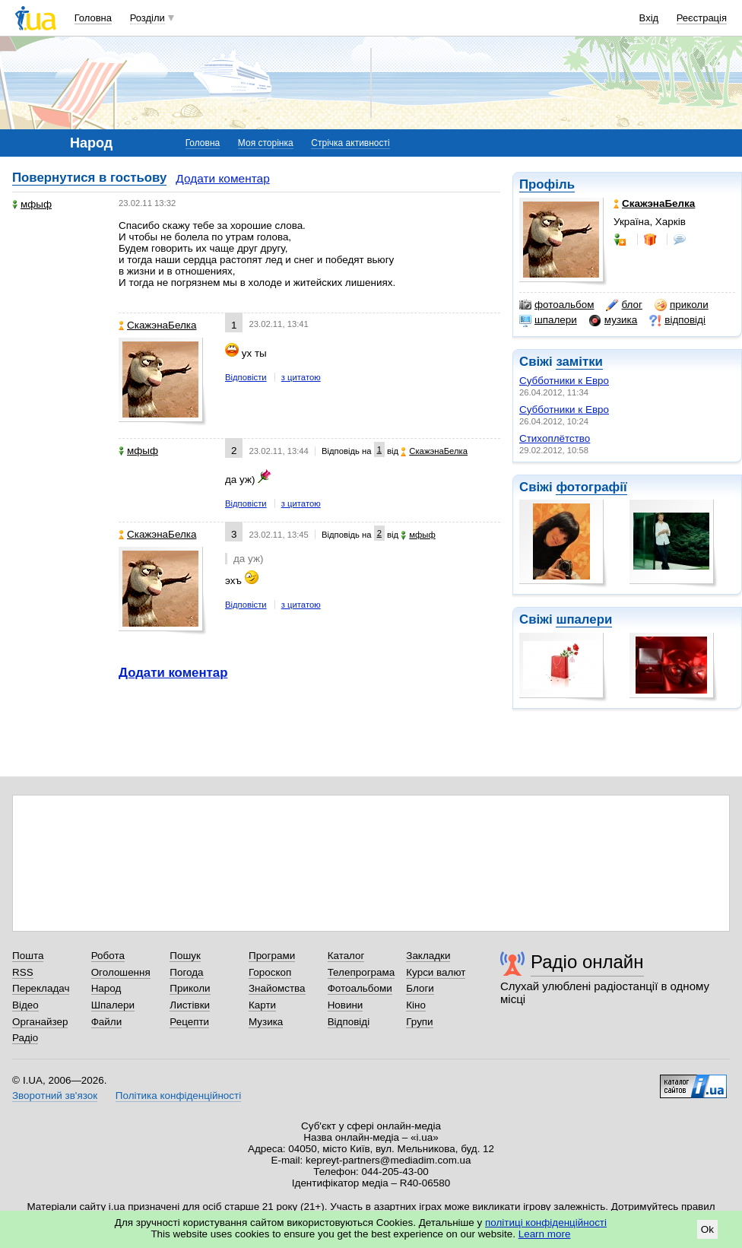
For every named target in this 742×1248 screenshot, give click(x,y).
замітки (579, 361)
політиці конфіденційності (546, 1222)
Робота (108, 955)
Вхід (649, 18)
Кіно (416, 1005)
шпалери (548, 320)
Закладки (428, 955)
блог (624, 305)
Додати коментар (222, 178)
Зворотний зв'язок (54, 1095)
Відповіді (349, 1021)
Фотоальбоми (360, 988)
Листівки (190, 1005)
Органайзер (40, 1021)
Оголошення (121, 972)
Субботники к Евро (564, 380)
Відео (25, 1005)
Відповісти (246, 377)
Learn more (544, 1234)
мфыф (32, 204)
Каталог (346, 955)
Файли (106, 1021)
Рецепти (189, 1021)
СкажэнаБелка (157, 325)
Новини (345, 1005)
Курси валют (435, 972)
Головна (93, 18)
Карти (262, 1005)
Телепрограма (361, 972)
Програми (272, 955)
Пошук (185, 955)
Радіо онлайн (587, 961)
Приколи (190, 988)
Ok (707, 1229)
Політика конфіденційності (178, 1095)
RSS (22, 972)
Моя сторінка (265, 143)
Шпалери (113, 1005)
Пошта (27, 955)
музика (613, 320)
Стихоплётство (554, 438)
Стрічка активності (350, 143)
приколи (682, 305)
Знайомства (277, 988)
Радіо (25, 1037)
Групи (419, 1021)
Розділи (147, 18)
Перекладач (40, 988)
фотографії (591, 487)
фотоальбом (556, 305)
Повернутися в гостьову (89, 177)
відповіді (677, 320)
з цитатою (301, 377)
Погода (186, 972)
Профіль (547, 184)
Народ (106, 988)
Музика (266, 1021)
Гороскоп (270, 972)
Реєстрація (702, 18)
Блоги (420, 988)
